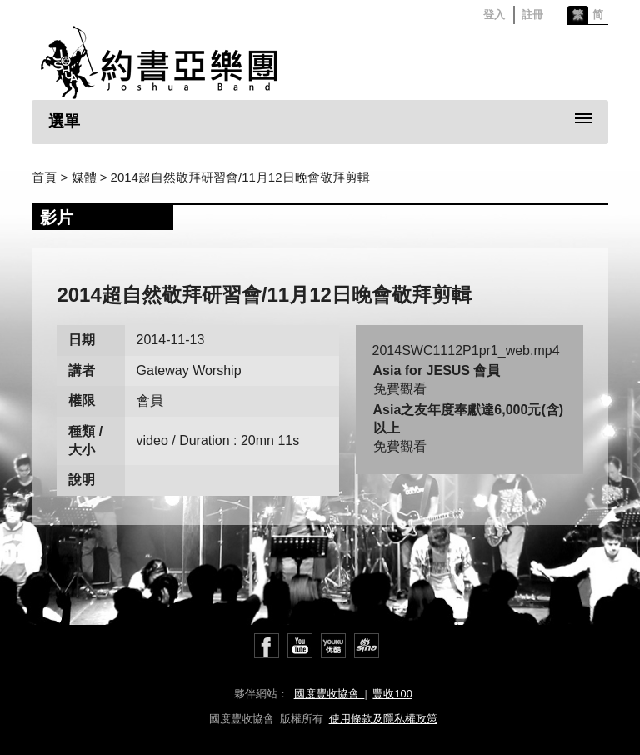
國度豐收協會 (329, 694)
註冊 (532, 14)
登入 (494, 14)
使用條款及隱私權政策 (383, 718)
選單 (64, 121)
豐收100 (392, 694)
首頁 (44, 177)
